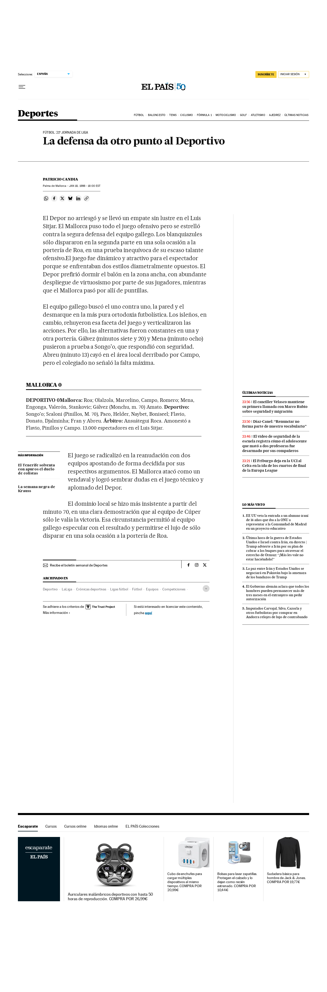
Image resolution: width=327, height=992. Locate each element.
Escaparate (28, 826)
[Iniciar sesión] (293, 74)
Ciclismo (186, 115)
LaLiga (67, 589)
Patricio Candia (60, 179)
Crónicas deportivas (91, 589)
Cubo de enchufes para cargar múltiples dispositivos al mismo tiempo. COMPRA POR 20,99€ (184, 882)
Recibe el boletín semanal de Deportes (78, 565)
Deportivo (50, 589)
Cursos (51, 826)
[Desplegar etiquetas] (206, 588)
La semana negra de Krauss (36, 489)
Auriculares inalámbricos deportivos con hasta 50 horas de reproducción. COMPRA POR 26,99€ (110, 896)
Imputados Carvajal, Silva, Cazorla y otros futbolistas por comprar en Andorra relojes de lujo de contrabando (277, 612)
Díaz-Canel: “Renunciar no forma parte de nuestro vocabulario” (274, 424)
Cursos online (75, 826)
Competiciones (173, 589)
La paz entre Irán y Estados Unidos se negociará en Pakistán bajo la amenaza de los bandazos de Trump (276, 572)
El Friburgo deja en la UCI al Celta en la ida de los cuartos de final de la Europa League (274, 466)
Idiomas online (106, 826)
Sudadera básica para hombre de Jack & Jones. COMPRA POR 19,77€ (286, 878)
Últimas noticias (296, 115)
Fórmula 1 (204, 115)
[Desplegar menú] (22, 87)
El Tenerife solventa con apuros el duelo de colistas (36, 469)
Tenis (172, 115)
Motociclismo (226, 115)
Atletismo (258, 115)
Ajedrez (275, 115)
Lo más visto (253, 504)
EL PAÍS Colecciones (142, 826)
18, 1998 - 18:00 (84, 186)
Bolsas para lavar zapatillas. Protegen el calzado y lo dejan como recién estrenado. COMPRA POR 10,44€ (237, 882)
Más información (56, 613)
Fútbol (139, 115)
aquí (148, 613)
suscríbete (266, 74)
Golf (243, 115)
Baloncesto (156, 115)
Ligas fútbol (119, 589)
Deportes (38, 114)
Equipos (152, 589)
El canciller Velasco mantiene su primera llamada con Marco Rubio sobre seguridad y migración (275, 407)
